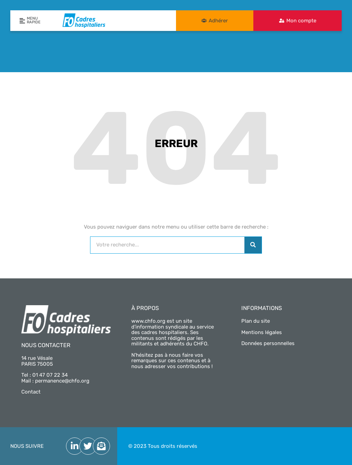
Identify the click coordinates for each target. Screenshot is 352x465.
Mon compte (301, 21)
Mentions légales (261, 332)
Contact (31, 392)
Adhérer (218, 21)
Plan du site (255, 321)
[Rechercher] (253, 245)
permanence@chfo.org (62, 381)
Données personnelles (268, 343)
